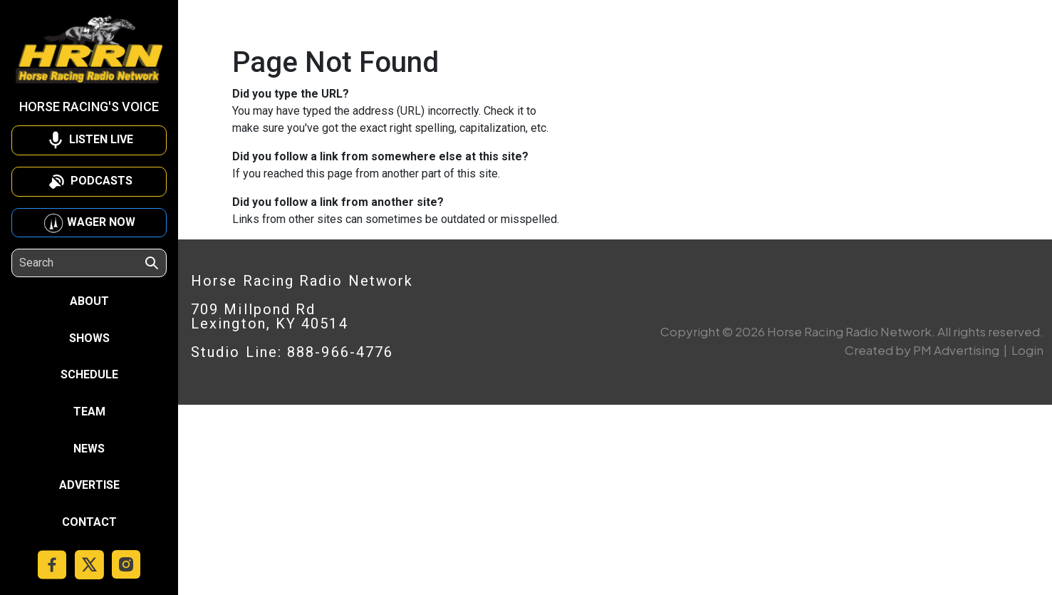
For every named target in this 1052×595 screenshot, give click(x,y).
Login (1027, 350)
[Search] (81, 262)
